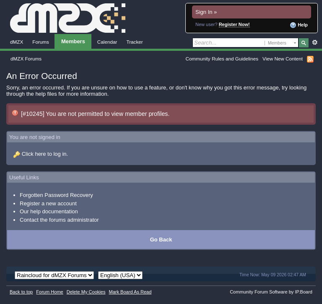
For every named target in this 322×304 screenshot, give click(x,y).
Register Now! (234, 24)
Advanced (314, 42)
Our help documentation (49, 211)
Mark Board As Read (130, 291)
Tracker (134, 42)
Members (73, 41)
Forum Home (49, 291)
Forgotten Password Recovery (56, 195)
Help (299, 25)
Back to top (21, 291)
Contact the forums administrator (59, 220)
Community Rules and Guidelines (222, 58)
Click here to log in (44, 154)
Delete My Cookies (86, 291)
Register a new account (48, 203)
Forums (40, 42)
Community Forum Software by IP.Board (271, 291)
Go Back (161, 239)
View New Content (282, 58)
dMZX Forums (26, 58)
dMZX (16, 42)
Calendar (107, 42)
